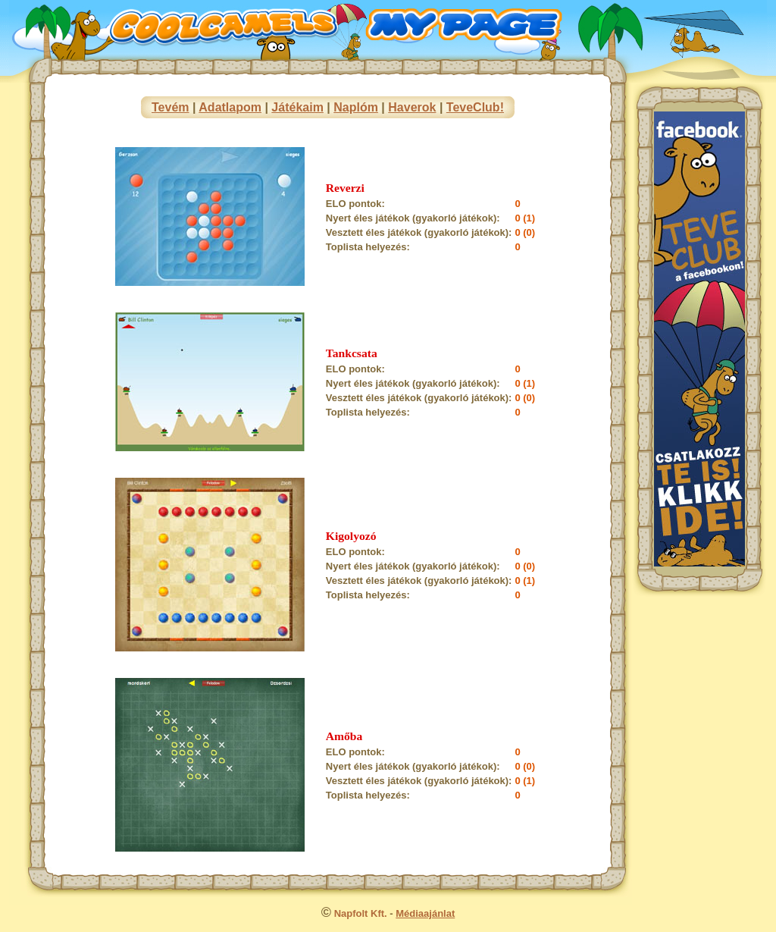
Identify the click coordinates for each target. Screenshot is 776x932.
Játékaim (297, 107)
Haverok (412, 107)
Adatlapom (230, 107)
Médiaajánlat (425, 913)
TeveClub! (475, 107)
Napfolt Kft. (360, 913)
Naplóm (355, 107)
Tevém (170, 107)
